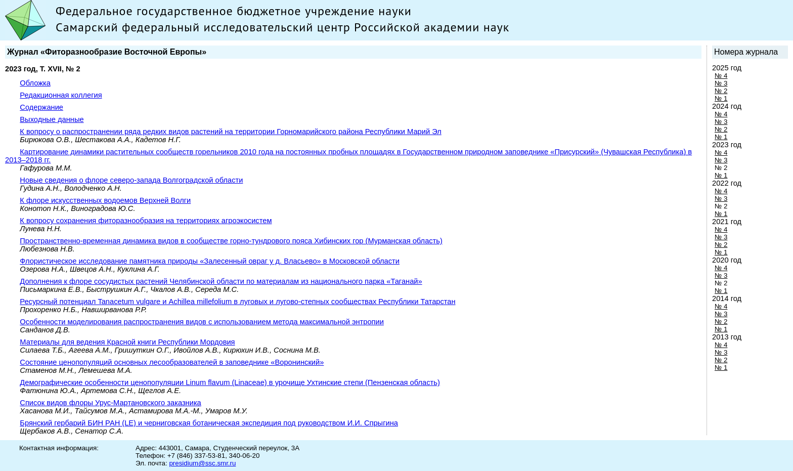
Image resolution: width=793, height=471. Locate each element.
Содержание (41, 107)
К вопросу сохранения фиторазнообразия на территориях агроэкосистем (146, 221)
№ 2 (721, 91)
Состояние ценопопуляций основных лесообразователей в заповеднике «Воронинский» (172, 362)
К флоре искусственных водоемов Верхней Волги (105, 200)
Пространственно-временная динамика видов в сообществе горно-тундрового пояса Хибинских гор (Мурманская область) (231, 241)
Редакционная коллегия (61, 95)
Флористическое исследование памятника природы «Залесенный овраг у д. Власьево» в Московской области (210, 261)
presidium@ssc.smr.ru (202, 463)
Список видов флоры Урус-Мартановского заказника (110, 403)
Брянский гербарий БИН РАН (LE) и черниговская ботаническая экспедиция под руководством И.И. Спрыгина (209, 423)
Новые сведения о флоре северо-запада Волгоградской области (131, 180)
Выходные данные (51, 119)
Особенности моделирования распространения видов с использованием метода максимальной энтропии (202, 322)
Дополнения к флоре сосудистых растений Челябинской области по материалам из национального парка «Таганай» (221, 281)
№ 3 (721, 83)
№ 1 (721, 98)
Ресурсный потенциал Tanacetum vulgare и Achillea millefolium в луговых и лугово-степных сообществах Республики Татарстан (237, 301)
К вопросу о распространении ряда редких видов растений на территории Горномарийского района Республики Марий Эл (230, 131)
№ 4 (721, 75)
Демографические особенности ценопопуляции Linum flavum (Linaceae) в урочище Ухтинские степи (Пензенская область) (229, 382)
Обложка (35, 83)
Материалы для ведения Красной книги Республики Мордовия (127, 342)
